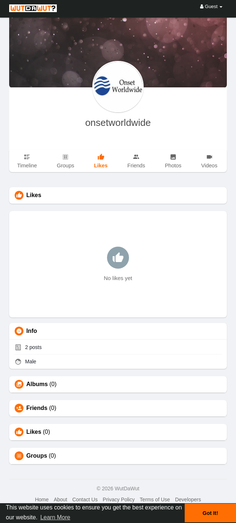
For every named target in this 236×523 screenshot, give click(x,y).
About (60, 499)
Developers (188, 499)
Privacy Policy (118, 499)
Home (41, 499)
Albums (37, 384)
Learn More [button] (55, 517)
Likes (33, 432)
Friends (37, 408)
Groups (36, 456)
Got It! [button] (210, 513)
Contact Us (84, 499)
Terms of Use (155, 499)
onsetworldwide (118, 122)
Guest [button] (211, 6)
